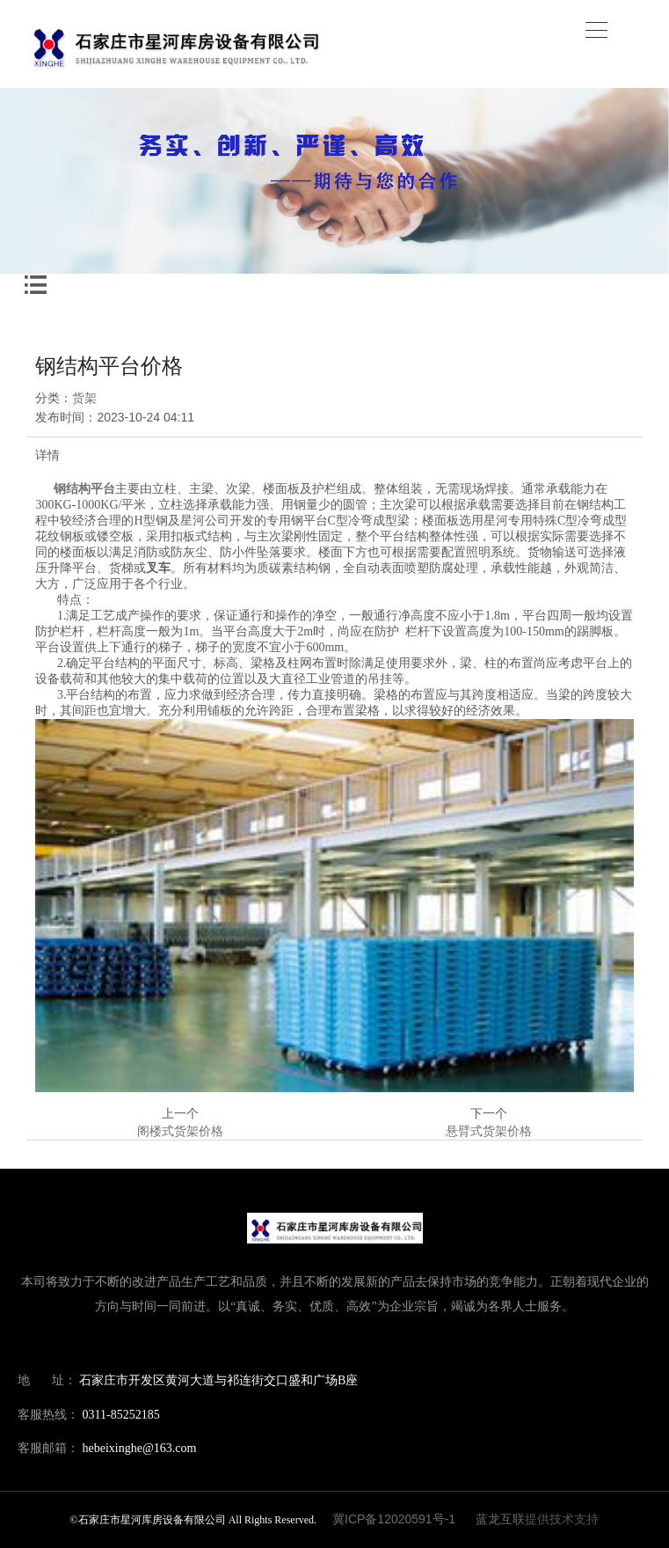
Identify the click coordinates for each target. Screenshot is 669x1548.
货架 (84, 398)
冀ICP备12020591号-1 (393, 1519)
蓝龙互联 (500, 1519)
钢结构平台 (84, 488)
